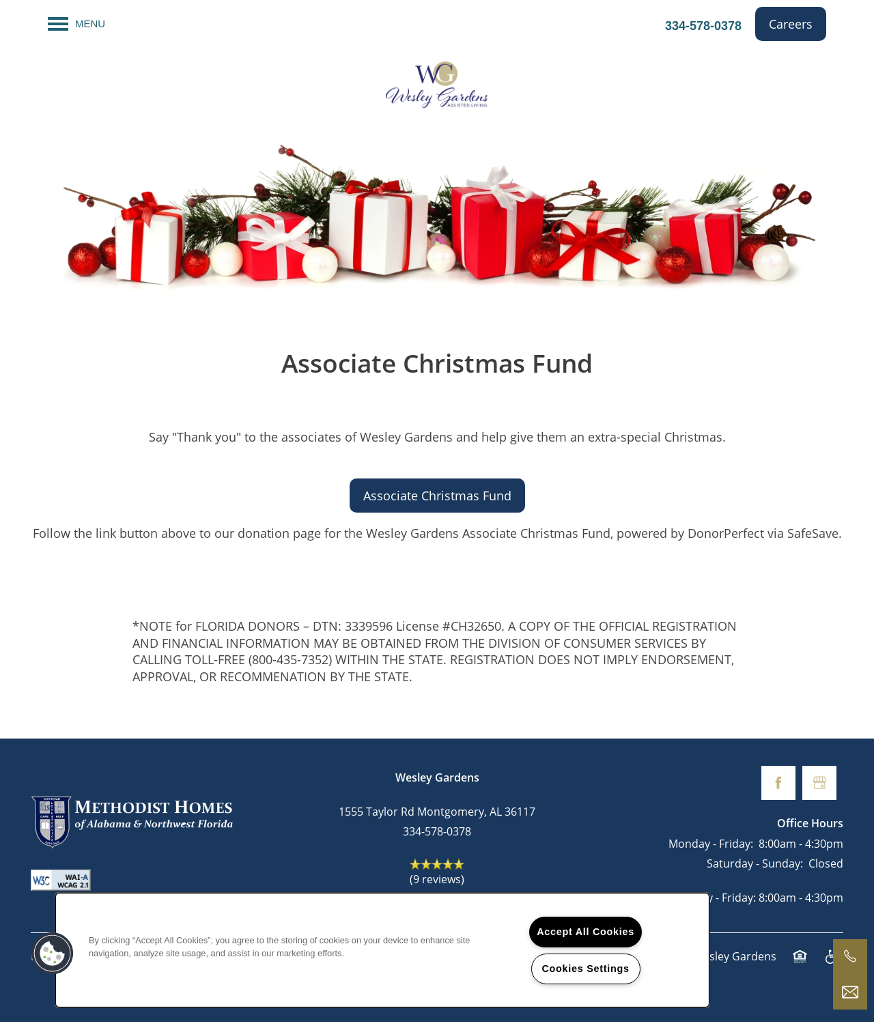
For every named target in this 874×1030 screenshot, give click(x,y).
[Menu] (76, 24)
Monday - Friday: (710, 851)
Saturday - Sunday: (755, 871)
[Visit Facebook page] (778, 791)
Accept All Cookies (585, 931)
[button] (790, 24)
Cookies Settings (585, 968)
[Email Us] (850, 992)
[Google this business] (819, 791)
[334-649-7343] (850, 956)
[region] (382, 950)
